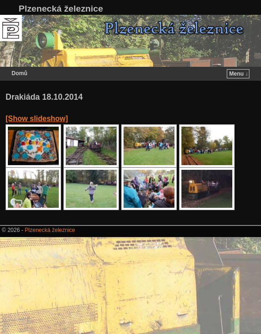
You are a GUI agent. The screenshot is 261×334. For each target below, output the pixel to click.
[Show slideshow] (37, 118)
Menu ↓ (238, 74)
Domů (19, 73)
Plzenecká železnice (61, 8)
